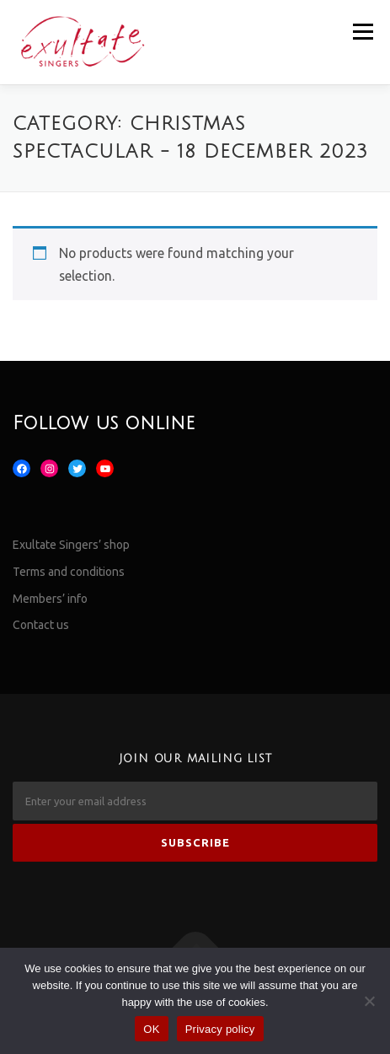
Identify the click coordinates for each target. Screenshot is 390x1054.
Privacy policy (220, 1029)
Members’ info (50, 598)
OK (151, 1029)
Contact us (41, 625)
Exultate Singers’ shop (71, 544)
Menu (362, 31)
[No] (369, 1000)
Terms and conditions (69, 571)
